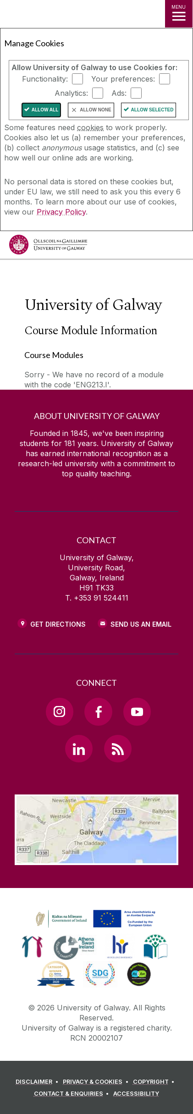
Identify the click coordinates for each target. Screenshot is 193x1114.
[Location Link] (96, 858)
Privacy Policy (61, 211)
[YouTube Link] (137, 711)
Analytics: (71, 93)
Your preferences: (123, 78)
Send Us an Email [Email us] (140, 624)
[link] (94, 919)
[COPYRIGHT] (155, 1082)
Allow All (45, 109)
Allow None (95, 109)
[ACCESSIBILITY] (136, 1094)
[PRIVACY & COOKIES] (97, 1082)
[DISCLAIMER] (38, 1082)
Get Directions (58, 624)
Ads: (119, 93)
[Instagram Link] (59, 711)
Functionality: (45, 78)
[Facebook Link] (98, 711)
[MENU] (179, 14)
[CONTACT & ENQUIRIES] (73, 1094)
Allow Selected (152, 109)
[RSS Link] (118, 748)
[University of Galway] (48, 247)
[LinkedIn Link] (79, 748)
